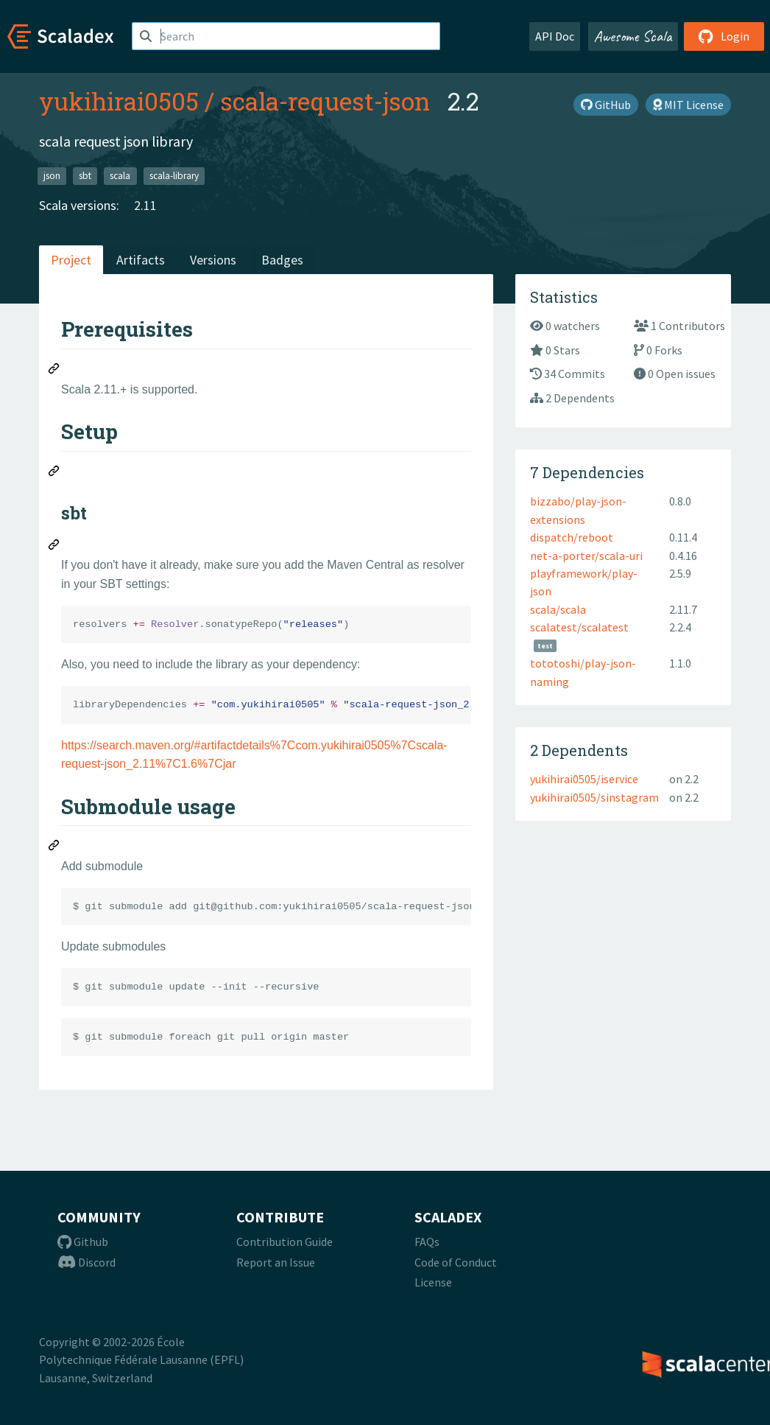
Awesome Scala (633, 36)
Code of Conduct (455, 1262)
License (433, 1282)
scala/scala (558, 609)
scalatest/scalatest (579, 627)
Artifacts (140, 259)
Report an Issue (275, 1262)
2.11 (145, 205)
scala (120, 175)
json (51, 175)
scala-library (174, 175)
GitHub (606, 104)
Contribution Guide (284, 1241)
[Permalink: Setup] (54, 473)
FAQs (426, 1241)
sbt (85, 175)
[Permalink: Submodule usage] (54, 847)
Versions (213, 259)
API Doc (554, 36)
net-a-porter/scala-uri (586, 555)
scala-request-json (325, 101)
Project (71, 259)
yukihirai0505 (119, 101)
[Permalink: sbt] (54, 546)
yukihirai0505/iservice (584, 778)
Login (724, 36)
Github (82, 1241)
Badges (282, 259)
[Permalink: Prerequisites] (54, 370)
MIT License (688, 104)
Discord (86, 1262)
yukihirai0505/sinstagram (594, 797)
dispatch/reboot (571, 537)
